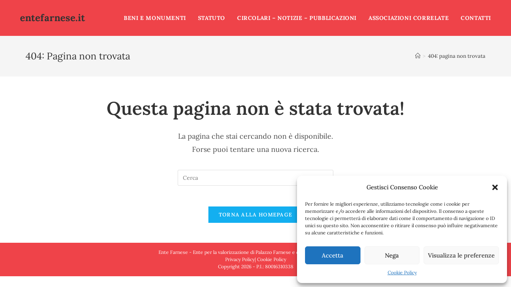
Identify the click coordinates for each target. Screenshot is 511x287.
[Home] (417, 56)
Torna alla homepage (256, 217)
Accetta (332, 255)
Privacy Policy (240, 262)
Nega (392, 255)
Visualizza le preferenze (461, 255)
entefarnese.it (52, 18)
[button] (495, 187)
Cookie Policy (402, 272)
